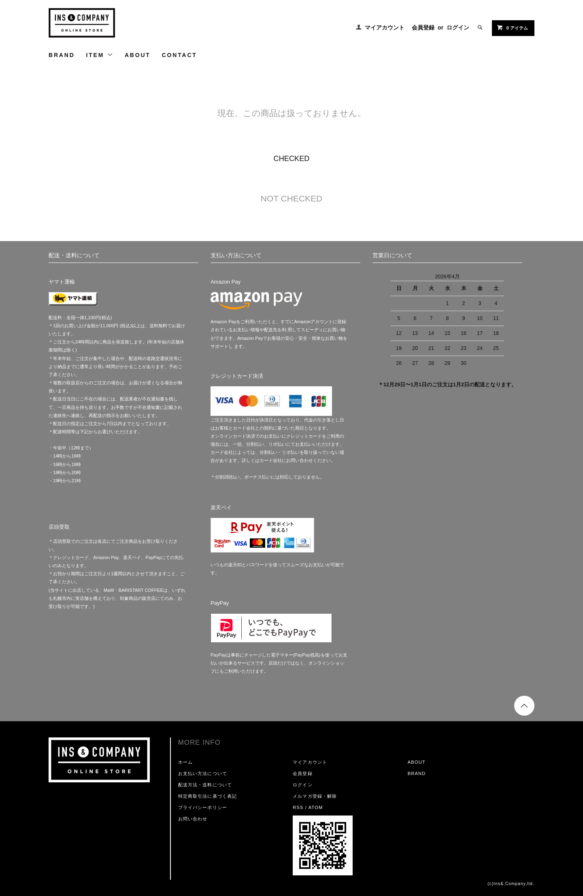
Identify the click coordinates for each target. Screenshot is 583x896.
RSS (298, 807)
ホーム (185, 762)
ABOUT (138, 55)
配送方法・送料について (205, 784)
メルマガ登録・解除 (315, 796)
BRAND (62, 55)
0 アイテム (512, 27)
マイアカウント (384, 27)
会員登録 (423, 27)
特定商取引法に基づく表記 (207, 796)
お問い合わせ (193, 818)
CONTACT (179, 55)
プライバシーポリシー (202, 807)
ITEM (99, 54)
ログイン (458, 27)
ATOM (316, 807)
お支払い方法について (202, 773)
